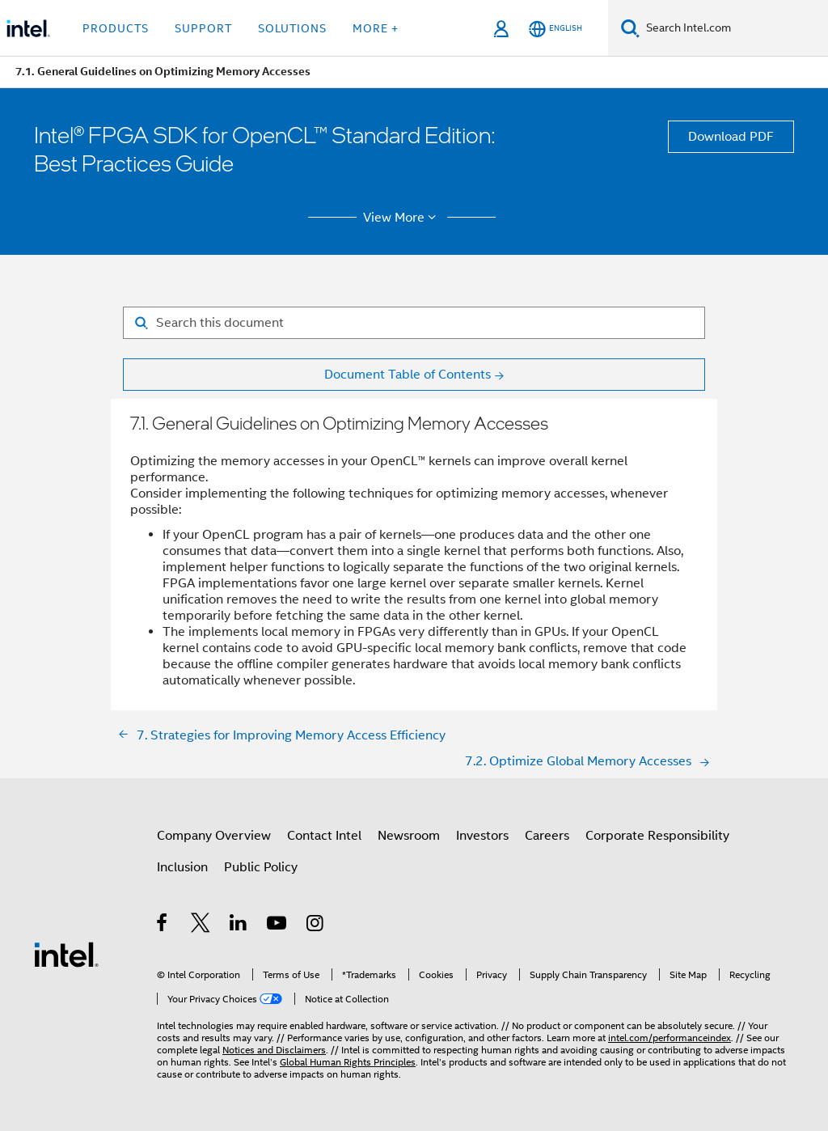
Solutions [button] (292, 28)
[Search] (630, 28)
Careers (547, 836)
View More (402, 218)
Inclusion (182, 867)
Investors (482, 836)
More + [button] (376, 28)
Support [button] (203, 28)
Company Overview (214, 836)
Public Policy (261, 867)
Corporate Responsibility (657, 836)
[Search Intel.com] (734, 28)
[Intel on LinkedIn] (238, 925)
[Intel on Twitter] (200, 925)
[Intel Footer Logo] (66, 954)
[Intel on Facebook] (162, 925)
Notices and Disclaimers (274, 1050)
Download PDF (731, 137)
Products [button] (115, 28)
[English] (555, 29)
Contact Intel (324, 836)
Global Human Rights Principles (348, 1062)
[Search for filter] (414, 323)
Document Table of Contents (407, 374)
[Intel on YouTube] (277, 925)
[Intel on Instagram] (315, 925)
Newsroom (409, 836)
